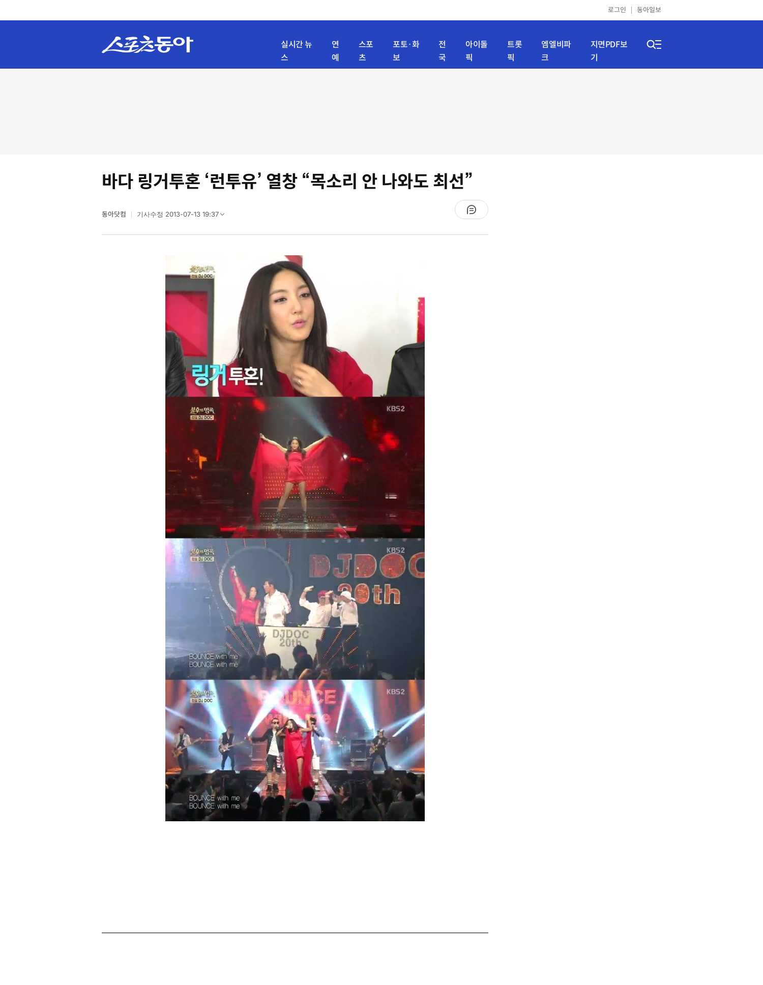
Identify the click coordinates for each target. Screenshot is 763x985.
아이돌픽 (476, 51)
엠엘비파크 (556, 51)
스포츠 (366, 51)
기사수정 (184, 217)
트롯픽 (514, 51)
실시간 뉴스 (296, 51)
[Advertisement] (381, 110)
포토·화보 (406, 51)
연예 (335, 51)
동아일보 (649, 10)
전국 (442, 51)
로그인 (617, 10)
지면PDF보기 (609, 51)
